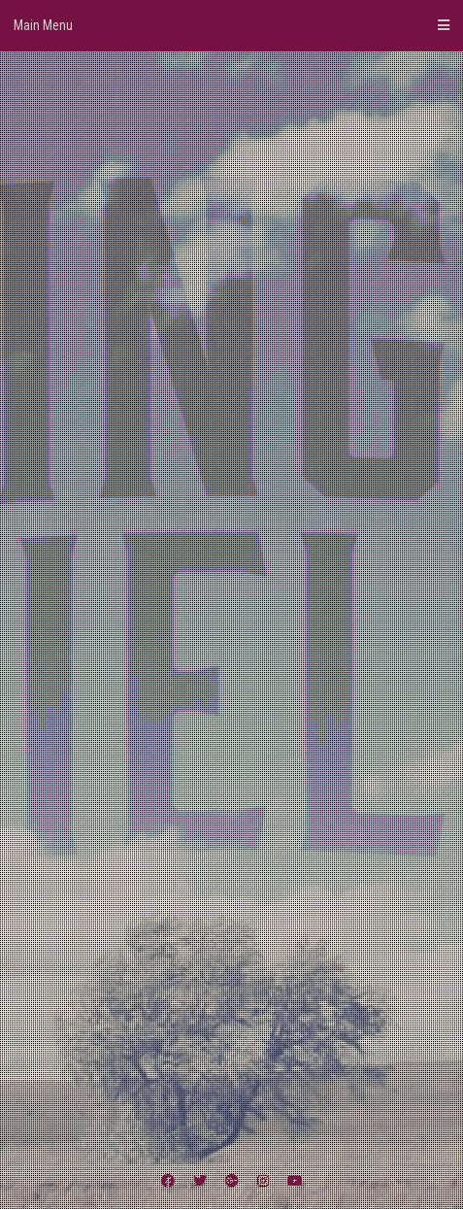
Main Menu (231, 25)
